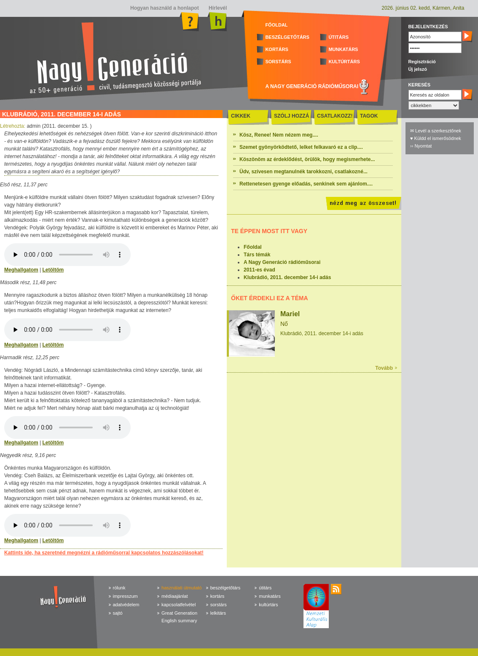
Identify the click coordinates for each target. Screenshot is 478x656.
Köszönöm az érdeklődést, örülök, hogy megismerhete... (307, 159)
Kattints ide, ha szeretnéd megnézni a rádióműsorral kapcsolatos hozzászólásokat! (104, 553)
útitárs (265, 587)
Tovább (384, 368)
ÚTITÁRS (338, 37)
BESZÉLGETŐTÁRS (287, 37)
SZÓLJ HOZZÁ (291, 116)
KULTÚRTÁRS (344, 61)
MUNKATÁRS (343, 49)
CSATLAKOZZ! (334, 116)
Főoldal (253, 247)
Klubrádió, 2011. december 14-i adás (287, 277)
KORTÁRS (276, 49)
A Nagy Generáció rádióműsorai (282, 262)
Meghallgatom (21, 270)
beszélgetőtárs (225, 587)
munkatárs (269, 596)
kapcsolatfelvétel (178, 604)
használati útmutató (181, 587)
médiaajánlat (174, 596)
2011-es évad (259, 270)
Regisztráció (421, 61)
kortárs (217, 596)
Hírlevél (217, 8)
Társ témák (257, 255)
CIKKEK (240, 116)
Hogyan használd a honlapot (164, 8)
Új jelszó (417, 69)
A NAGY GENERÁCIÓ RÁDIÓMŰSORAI (311, 86)
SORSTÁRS (278, 61)
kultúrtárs (268, 604)
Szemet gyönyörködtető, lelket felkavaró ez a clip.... (301, 147)
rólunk (119, 587)
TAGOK (369, 116)
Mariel (290, 313)
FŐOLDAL (276, 24)
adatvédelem (126, 604)
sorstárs (218, 604)
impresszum (125, 596)
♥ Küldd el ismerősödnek (435, 138)
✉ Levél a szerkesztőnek (435, 130)
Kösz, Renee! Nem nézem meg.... (278, 135)
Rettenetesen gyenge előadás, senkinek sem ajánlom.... (306, 184)
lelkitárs (218, 613)
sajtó (118, 613)
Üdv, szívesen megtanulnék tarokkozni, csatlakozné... (303, 172)
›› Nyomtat (421, 145)
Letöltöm (53, 270)
